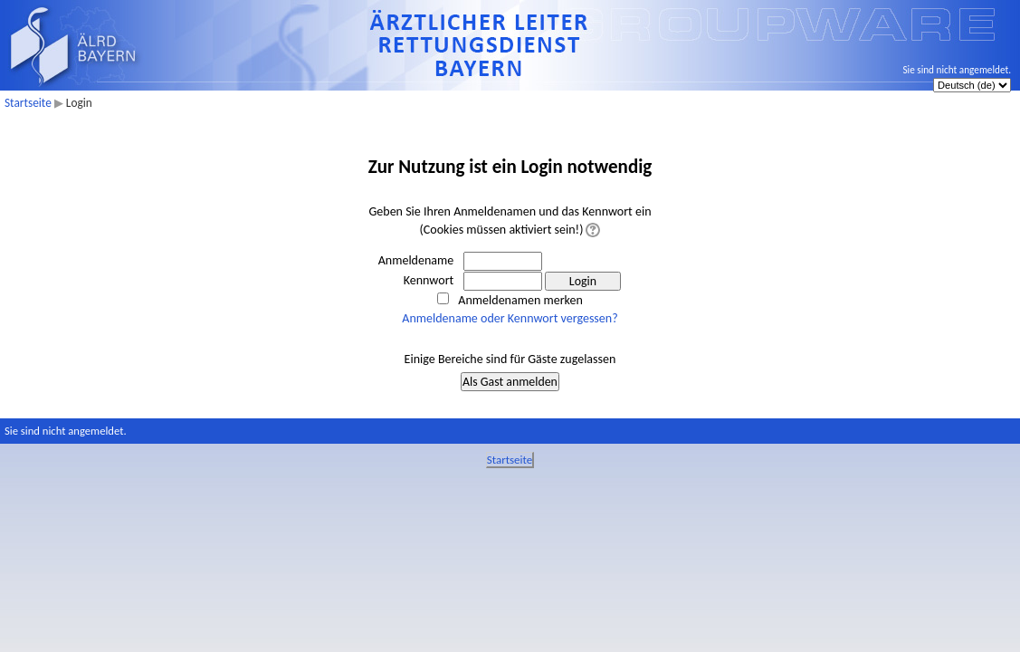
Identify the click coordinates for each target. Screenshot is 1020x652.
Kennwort (429, 280)
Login (79, 102)
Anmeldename (416, 260)
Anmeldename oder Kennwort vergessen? (509, 318)
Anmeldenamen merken (520, 300)
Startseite (28, 102)
